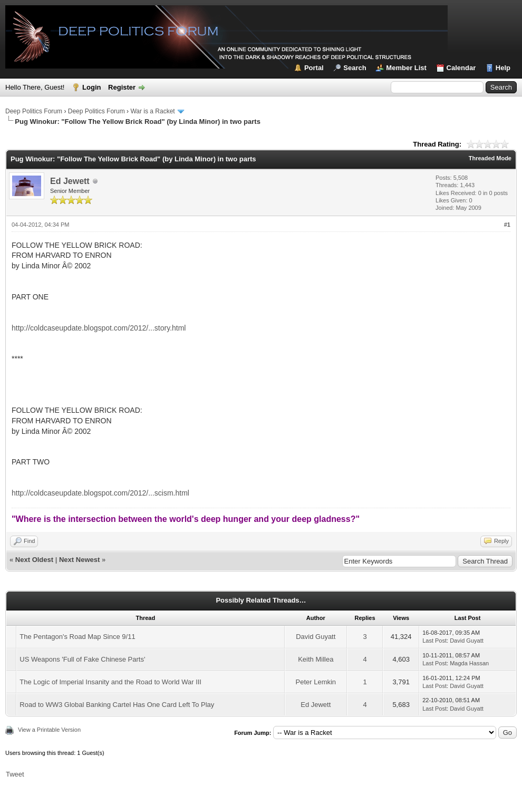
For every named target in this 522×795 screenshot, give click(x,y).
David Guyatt (315, 637)
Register (122, 87)
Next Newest (79, 560)
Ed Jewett (70, 181)
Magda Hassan (469, 663)
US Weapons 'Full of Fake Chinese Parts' (82, 659)
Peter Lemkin (315, 682)
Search (354, 68)
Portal (314, 68)
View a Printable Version (49, 729)
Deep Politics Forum (33, 111)
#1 (507, 224)
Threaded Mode (490, 158)
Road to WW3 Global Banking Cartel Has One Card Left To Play (117, 705)
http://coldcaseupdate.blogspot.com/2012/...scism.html (100, 493)
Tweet (15, 774)
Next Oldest (34, 560)
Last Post (434, 640)
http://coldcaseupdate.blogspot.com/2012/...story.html (99, 328)
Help (503, 68)
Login (91, 87)
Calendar (461, 68)
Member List (406, 68)
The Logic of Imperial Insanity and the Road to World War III (110, 682)
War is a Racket (152, 111)
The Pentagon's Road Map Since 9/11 (77, 637)
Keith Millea (315, 659)
